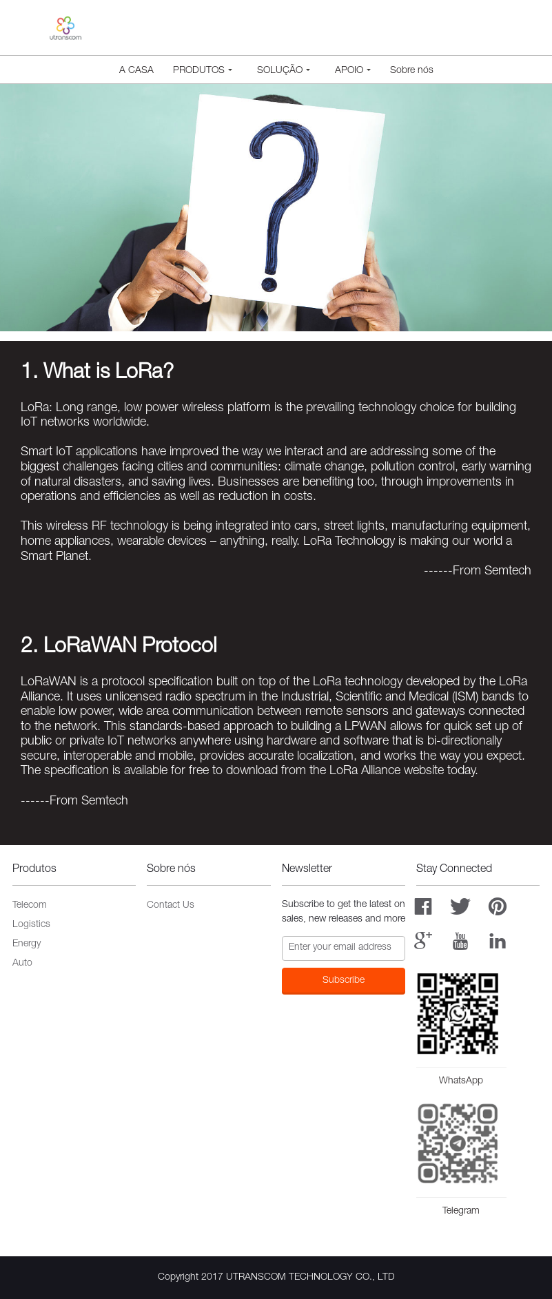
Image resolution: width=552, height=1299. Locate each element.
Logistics (31, 925)
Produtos (202, 71)
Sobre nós (411, 71)
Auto (22, 963)
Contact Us (170, 906)
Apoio (353, 71)
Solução (283, 71)
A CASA (136, 71)
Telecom (29, 906)
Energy (26, 944)
